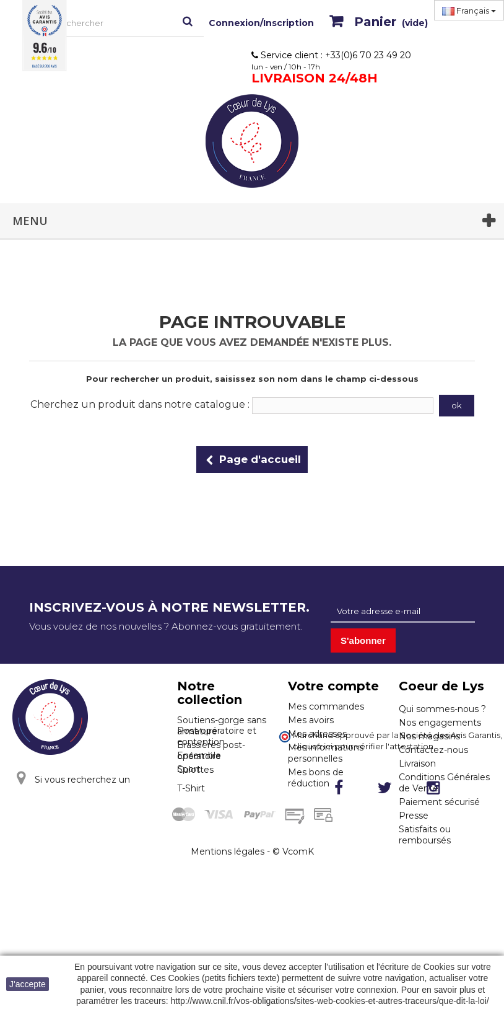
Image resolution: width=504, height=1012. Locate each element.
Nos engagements (440, 722)
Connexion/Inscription (261, 23)
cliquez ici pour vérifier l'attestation (363, 870)
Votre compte (333, 686)
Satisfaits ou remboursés (425, 835)
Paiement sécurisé (439, 801)
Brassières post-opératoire (211, 750)
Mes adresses (317, 733)
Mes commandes (326, 706)
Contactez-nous (433, 749)
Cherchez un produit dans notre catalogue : (140, 404)
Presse (413, 815)
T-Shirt (191, 846)
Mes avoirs (311, 720)
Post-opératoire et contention (216, 794)
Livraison (417, 763)
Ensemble (199, 813)
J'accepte (27, 984)
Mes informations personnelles (325, 753)
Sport (189, 827)
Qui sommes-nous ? (442, 709)
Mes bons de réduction (316, 778)
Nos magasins (429, 736)
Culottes (195, 769)
